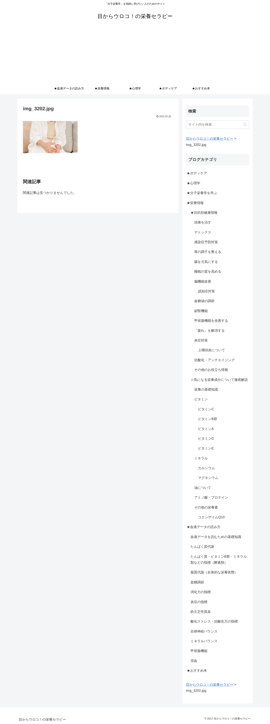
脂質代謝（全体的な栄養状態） (214, 572)
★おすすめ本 (197, 670)
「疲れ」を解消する (209, 330)
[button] (245, 124)
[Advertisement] (135, 55)
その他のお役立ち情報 (211, 370)
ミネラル (201, 458)
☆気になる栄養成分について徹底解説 (219, 380)
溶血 (193, 661)
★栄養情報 (195, 203)
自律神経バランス (204, 631)
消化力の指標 (200, 592)
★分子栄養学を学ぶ (202, 193)
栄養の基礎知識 (206, 389)
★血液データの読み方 (203, 527)
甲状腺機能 (198, 651)
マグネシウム (208, 478)
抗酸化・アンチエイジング (214, 360)
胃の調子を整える (207, 252)
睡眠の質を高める (207, 271)
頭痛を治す (202, 222)
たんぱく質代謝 (202, 546)
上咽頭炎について (211, 350)
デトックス (202, 232)
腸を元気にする (206, 262)
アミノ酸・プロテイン (211, 497)
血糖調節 (197, 582)
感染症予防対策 (206, 242)
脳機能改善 (202, 281)
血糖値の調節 (204, 301)
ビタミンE (206, 448)
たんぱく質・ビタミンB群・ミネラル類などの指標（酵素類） (218, 559)
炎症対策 (201, 340)
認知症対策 (206, 291)
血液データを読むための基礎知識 (215, 537)
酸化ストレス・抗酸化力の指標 (214, 621)
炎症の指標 (198, 602)
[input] (217, 124)
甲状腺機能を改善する (211, 321)
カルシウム (206, 468)
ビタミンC (206, 409)
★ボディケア (197, 173)
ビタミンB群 (207, 419)
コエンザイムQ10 (211, 517)
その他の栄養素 (206, 507)
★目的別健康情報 (204, 213)
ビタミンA (206, 429)
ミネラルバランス (204, 641)
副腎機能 (201, 311)
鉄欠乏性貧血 (200, 612)
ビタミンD (206, 438)
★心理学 (193, 183)
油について (202, 488)
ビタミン (201, 399)
